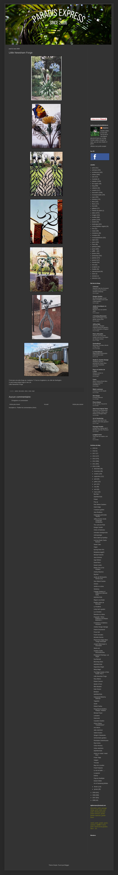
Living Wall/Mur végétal (99, 226)
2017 (94, 453)
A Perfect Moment (98, 397)
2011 (94, 464)
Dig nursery (97, 743)
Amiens (96, 584)
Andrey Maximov (99, 572)
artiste (16, 391)
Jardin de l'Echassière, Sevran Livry (100, 577)
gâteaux (94, 208)
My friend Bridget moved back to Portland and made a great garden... (100, 299)
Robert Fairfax (98, 706)
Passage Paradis (98, 426)
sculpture (94, 267)
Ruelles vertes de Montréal (99, 603)
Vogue (95, 547)
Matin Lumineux (98, 389)
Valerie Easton (98, 733)
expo (93, 197)
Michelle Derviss (98, 637)
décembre (97, 468)
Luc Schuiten (97, 612)
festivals (94, 199)
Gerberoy (96, 589)
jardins (94, 219)
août (95, 479)
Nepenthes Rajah (99, 667)
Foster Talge (97, 757)
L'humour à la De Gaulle (99, 391)
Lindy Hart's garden (99, 609)
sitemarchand (96, 271)
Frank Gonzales (98, 635)
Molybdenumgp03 (99, 552)
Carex (94, 379)
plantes (94, 258)
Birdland (96, 692)
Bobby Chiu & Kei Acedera (99, 568)
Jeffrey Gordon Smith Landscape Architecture (100, 520)
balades (94, 181)
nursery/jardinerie (97, 237)
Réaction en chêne (99, 614)
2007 (94, 797)
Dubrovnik (97, 718)
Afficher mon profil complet (98, 146)
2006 (94, 800)
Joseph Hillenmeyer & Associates (100, 644)
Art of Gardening (98, 418)
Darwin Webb (98, 781)
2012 (94, 461)
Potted (96, 499)
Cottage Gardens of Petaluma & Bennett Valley (100, 593)
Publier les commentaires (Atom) (26, 407)
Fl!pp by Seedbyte (99, 778)
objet (33, 391)
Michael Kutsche (98, 555)
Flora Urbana (97, 402)
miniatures (95, 233)
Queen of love (98, 684)
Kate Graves (97, 689)
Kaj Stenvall (97, 659)
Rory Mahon (97, 679)
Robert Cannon (98, 681)
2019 (94, 448)
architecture (95, 172)
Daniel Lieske (98, 565)
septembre (97, 476)
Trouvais (96, 763)
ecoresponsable (96, 195)
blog (93, 186)
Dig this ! (96, 574)
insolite (94, 217)
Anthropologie (98, 535)
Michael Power (98, 713)
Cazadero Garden (99, 721)
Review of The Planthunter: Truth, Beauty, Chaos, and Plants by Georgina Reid (100, 412)
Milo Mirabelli (97, 686)
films (93, 201)
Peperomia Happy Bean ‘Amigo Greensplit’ (101, 640)
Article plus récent (14, 404)
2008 (94, 795)
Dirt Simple (96, 396)
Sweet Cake (97, 544)
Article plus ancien (78, 404)
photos (94, 253)
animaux (94, 170)
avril (95, 489)
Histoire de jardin (97, 210)
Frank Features (98, 768)
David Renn (97, 562)
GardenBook (97, 343)
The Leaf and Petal (99, 525)
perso (93, 249)
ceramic (94, 190)
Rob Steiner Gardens (100, 504)
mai (95, 486)
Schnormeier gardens (100, 738)
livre (93, 228)
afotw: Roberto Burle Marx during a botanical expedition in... (100, 383)
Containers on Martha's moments (100, 623)
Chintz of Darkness (99, 530)
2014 (94, 456)
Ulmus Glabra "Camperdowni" (99, 724)
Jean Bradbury (98, 512)
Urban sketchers (98, 748)
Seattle (94, 269)
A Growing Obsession (100, 316)
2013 (94, 458)
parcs (93, 242)
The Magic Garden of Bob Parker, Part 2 (101, 672)
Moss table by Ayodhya (100, 537)
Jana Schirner (98, 557)
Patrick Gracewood (99, 629)
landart (94, 222)
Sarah (95, 704)
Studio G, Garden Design (100, 360)
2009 (94, 792)
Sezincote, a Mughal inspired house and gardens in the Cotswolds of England (100, 327)
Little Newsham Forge (16, 384)
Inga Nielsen (97, 560)
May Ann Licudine (99, 765)
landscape (95, 224)
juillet (95, 481)
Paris (93, 244)
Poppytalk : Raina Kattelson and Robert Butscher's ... (101, 618)
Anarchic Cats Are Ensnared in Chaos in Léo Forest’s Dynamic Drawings (101, 290)
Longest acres (97, 434)
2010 (94, 466)
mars (95, 492)
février (96, 786)
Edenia (96, 775)
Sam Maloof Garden (100, 581)
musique (94, 235)
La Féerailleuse (97, 352)
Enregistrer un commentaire (20, 400)
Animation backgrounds (101, 532)
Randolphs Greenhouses (101, 740)
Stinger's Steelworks (100, 735)
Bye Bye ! (96, 494)
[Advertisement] (99, 81)
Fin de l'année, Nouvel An (100, 404)
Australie (94, 179)
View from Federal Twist (100, 408)
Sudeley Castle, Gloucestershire (99, 651)
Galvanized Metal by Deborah (100, 697)
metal (29, 391)
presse (94, 260)
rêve (93, 265)
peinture (94, 246)
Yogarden (96, 701)
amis (93, 168)
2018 (94, 451)
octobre (96, 474)
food (93, 206)
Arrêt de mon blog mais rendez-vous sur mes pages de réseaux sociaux (100, 337)
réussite (94, 262)
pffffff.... (94, 251)
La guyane (97, 773)
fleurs (93, 204)
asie (93, 177)
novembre (97, 471)
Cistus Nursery (98, 745)
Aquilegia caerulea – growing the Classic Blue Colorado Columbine (100, 363)
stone (93, 273)
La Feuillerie (97, 606)
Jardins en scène (99, 586)
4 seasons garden (99, 509)
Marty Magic (97, 669)
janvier (96, 789)
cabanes (94, 188)
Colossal (95, 286)
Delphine (105, 128)
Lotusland (96, 715)
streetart (94, 276)
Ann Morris (97, 727)
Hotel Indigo (97, 507)
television (95, 278)
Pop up (96, 502)
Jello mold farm (98, 730)
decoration (21, 391)
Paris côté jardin (98, 334)
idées (26, 391)
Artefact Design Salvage (101, 627)
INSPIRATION (98, 497)
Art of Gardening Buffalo (101, 783)
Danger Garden (97, 296)
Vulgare (96, 760)
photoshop (95, 255)
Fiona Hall (97, 632)
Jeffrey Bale (96, 324)
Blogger (66, 865)
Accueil (46, 404)
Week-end (97, 648)
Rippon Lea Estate (99, 600)
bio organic (95, 183)
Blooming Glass (98, 662)
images (94, 215)
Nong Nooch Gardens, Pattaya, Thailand (100, 709)
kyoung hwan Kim (99, 549)
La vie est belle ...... (99, 770)
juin (95, 484)
